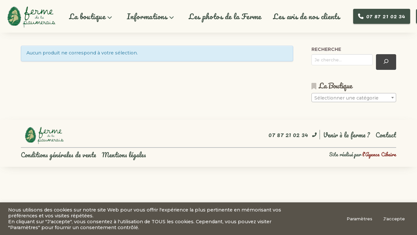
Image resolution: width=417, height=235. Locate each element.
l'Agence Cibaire (379, 154)
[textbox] (354, 97)
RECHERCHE (326, 49)
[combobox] (353, 97)
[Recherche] (386, 62)
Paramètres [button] (359, 218)
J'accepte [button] (394, 218)
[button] (90, 16)
